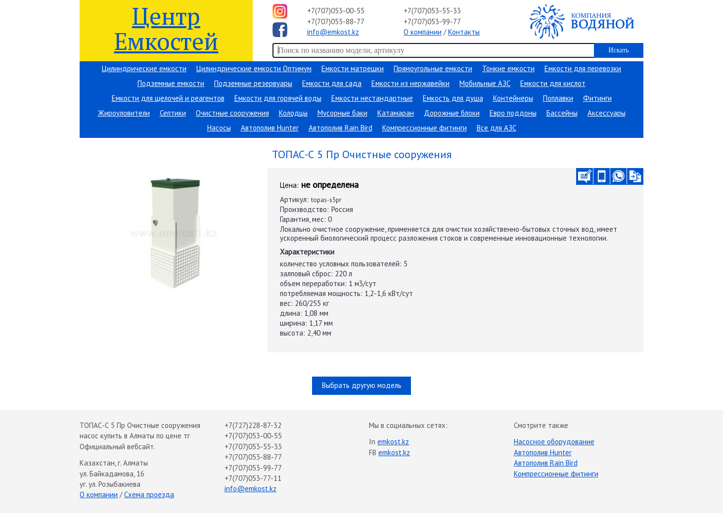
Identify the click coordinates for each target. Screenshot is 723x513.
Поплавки (558, 98)
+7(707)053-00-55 (335, 10)
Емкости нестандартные (372, 98)
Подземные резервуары (253, 83)
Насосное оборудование (554, 441)
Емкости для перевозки (582, 68)
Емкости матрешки (352, 68)
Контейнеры (513, 98)
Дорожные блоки (452, 113)
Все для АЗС (496, 127)
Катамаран (395, 113)
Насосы (219, 127)
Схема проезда (149, 494)
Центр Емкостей (166, 28)
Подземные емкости (170, 83)
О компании (423, 32)
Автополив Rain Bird (340, 127)
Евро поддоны (513, 113)
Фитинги (597, 98)
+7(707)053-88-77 (335, 21)
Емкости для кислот (553, 83)
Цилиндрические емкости (144, 68)
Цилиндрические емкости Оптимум (254, 68)
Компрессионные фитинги (424, 127)
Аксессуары (606, 113)
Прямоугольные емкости (433, 68)
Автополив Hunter (270, 127)
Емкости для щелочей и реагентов (168, 98)
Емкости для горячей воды (277, 98)
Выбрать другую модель (362, 385)
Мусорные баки (342, 113)
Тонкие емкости (508, 68)
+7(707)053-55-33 (432, 10)
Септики (173, 113)
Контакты (464, 32)
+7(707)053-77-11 (253, 478)
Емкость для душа (453, 98)
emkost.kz (393, 441)
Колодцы (293, 113)
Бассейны (562, 113)
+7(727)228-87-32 (253, 425)
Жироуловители (124, 113)
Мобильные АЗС (484, 83)
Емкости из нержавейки (410, 83)
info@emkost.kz (333, 32)
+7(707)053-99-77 (432, 21)
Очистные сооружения (232, 113)
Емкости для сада (332, 83)
